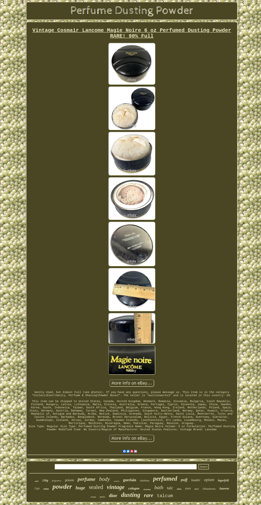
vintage (116, 487)
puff (184, 480)
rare (148, 495)
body (104, 479)
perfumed (165, 478)
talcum (165, 495)
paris (102, 496)
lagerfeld (223, 480)
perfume (86, 479)
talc (170, 488)
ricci (196, 489)
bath (158, 487)
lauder (195, 480)
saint (36, 481)
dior (113, 495)
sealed (96, 487)
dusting (130, 494)
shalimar (145, 480)
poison (69, 480)
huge (80, 487)
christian (147, 489)
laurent (224, 488)
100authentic (209, 488)
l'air (37, 488)
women (116, 481)
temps (93, 497)
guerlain (129, 480)
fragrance (56, 480)
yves (188, 488)
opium (209, 479)
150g (45, 480)
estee (46, 488)
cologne (134, 488)
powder (62, 486)
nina (179, 488)
